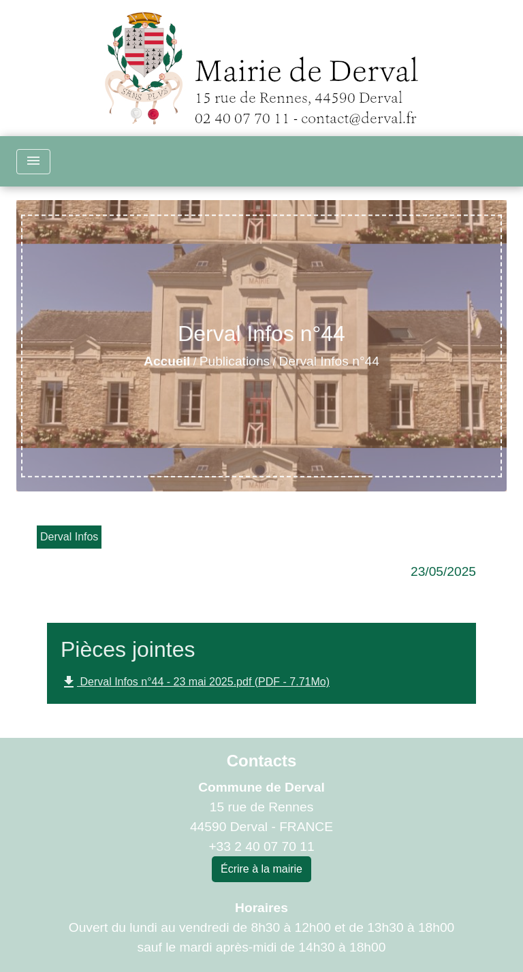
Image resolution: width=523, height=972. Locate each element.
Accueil (167, 361)
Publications (235, 361)
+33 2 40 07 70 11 (261, 846)
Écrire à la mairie (261, 869)
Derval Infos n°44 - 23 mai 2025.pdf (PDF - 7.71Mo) (195, 682)
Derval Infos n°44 (329, 361)
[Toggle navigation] (33, 161)
